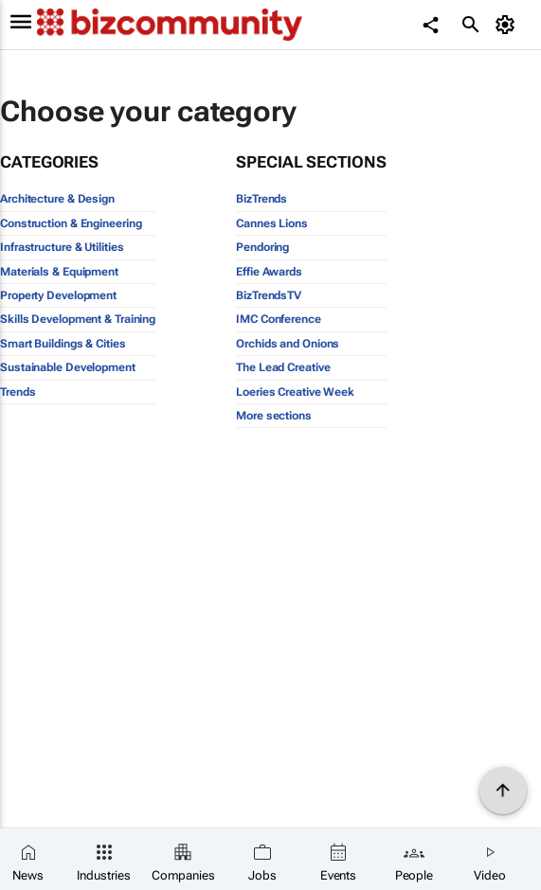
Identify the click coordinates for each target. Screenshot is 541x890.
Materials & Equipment (59, 271)
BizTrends (261, 198)
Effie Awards (269, 271)
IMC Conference (278, 319)
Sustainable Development (67, 367)
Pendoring (262, 247)
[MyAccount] (508, 24)
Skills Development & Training (77, 319)
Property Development (58, 295)
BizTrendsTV (268, 295)
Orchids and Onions (287, 343)
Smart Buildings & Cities (63, 343)
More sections (274, 415)
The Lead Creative (283, 367)
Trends (17, 392)
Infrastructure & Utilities (61, 247)
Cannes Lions (272, 223)
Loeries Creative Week (295, 392)
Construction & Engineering (70, 223)
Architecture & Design (57, 198)
